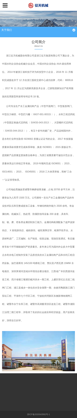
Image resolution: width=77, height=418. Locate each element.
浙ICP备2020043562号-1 (38, 414)
